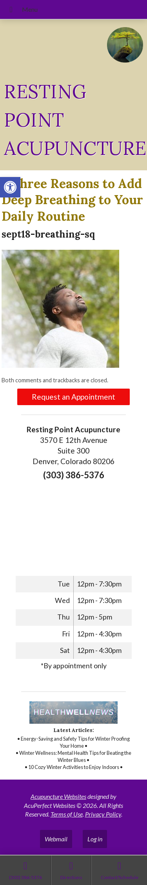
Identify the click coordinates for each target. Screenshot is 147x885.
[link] (10, 187)
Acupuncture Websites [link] (58, 796)
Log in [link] (94, 839)
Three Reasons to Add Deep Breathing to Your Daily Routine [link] (72, 199)
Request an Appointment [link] (73, 396)
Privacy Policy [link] (103, 814)
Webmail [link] (56, 839)
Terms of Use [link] (67, 814)
